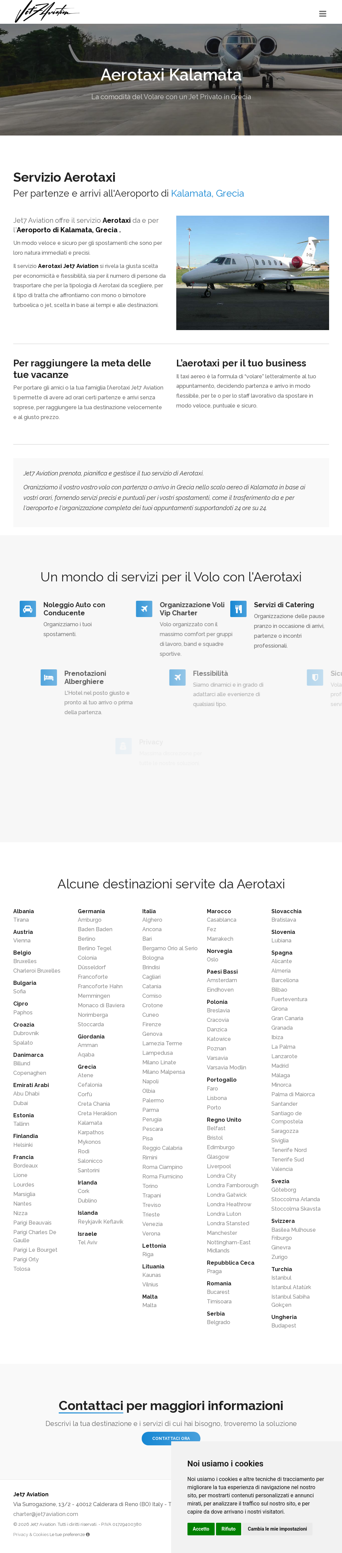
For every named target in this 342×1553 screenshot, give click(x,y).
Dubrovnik (26, 1033)
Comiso (152, 996)
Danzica (217, 1029)
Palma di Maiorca (293, 1094)
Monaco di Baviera (101, 1005)
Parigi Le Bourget (35, 1250)
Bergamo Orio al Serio (170, 948)
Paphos (23, 1012)
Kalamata (90, 1123)
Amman (88, 1045)
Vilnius (150, 1284)
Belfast (216, 1128)
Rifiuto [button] (228, 1529)
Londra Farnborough (232, 1185)
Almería (281, 971)
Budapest (283, 1325)
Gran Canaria (287, 1018)
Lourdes (23, 1184)
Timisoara (219, 1301)
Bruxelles (25, 961)
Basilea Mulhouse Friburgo (293, 1234)
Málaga (280, 1075)
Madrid (280, 1066)
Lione (20, 1175)
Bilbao (279, 990)
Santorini (89, 1170)
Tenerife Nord (289, 1150)
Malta (149, 1305)
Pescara (152, 1129)
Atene (85, 1075)
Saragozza (285, 1131)
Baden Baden (95, 929)
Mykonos (89, 1142)
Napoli (150, 1081)
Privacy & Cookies (31, 1534)
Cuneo (150, 1015)
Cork (83, 1191)
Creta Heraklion (97, 1113)
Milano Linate (159, 1062)
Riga (148, 1254)
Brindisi (151, 967)
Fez (211, 929)
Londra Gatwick (227, 1195)
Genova (152, 1034)
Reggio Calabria (162, 1148)
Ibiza (277, 1037)
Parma (150, 1110)
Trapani (151, 1195)
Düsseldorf (92, 967)
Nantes (22, 1203)
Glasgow (218, 1157)
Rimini (149, 1157)
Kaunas (151, 1275)
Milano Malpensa (163, 1072)
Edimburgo (221, 1147)
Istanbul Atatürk (291, 1287)
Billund (21, 1063)
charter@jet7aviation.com (45, 1514)
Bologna (153, 958)
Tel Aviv (87, 1242)
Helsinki (23, 1145)
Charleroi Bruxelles (36, 971)
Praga (214, 1271)
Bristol (215, 1138)
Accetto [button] (201, 1529)
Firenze (151, 1024)
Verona (151, 1233)
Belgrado (218, 1322)
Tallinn (21, 1124)
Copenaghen (29, 1073)
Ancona (152, 929)
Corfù (85, 1094)
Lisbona (217, 1098)
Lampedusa (157, 1053)
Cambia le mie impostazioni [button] (277, 1529)
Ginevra (281, 1247)
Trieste (151, 1214)
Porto (214, 1107)
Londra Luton (224, 1214)
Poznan (216, 1048)
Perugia (152, 1119)
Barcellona (285, 980)
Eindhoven (220, 990)
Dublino (87, 1200)
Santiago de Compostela (287, 1117)
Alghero (152, 920)
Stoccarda (91, 1024)
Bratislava (283, 920)
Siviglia (280, 1140)
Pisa (147, 1138)
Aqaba (86, 1054)
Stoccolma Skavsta (296, 1209)
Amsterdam (222, 980)
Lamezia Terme (162, 1043)
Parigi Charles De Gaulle (34, 1236)
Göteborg (283, 1190)
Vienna (22, 940)
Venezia (152, 1224)
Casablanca (221, 920)
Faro (212, 1088)
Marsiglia (24, 1194)
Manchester (222, 1233)
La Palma (283, 1047)
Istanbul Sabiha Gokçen (290, 1301)
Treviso (151, 1205)
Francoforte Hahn (100, 986)
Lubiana (281, 940)
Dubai (20, 1103)
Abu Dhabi (26, 1093)
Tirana (21, 920)
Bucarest (218, 1292)
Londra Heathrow (229, 1204)
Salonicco (90, 1161)
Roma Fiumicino (162, 1176)
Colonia (87, 958)
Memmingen (94, 996)
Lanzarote (284, 1056)
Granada (282, 1028)
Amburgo (90, 920)
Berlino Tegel (94, 948)
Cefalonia (90, 1085)
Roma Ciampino (162, 1167)
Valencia (282, 1169)
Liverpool (219, 1166)
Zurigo (279, 1257)
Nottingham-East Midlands (229, 1246)
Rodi (83, 1151)
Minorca (281, 1085)
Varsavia (217, 1058)
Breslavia (218, 1010)
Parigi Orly (26, 1259)
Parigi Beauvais (32, 1223)
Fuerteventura (289, 999)
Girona (279, 1009)
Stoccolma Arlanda (295, 1199)
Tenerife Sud (287, 1159)
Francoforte (93, 977)
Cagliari (151, 977)
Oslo (212, 959)
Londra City (221, 1176)
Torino (150, 1186)
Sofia (19, 991)
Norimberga (93, 1015)
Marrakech (220, 939)
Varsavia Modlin (226, 1067)
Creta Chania (94, 1104)
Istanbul (281, 1278)
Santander (284, 1104)
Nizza (20, 1213)
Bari (147, 939)
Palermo (153, 1100)
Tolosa (21, 1269)
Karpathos (91, 1132)
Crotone (152, 1005)
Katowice (219, 1039)
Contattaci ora (171, 1438)
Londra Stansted (228, 1223)
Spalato (23, 1043)
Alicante (281, 961)
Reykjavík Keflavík (100, 1221)
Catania (151, 986)
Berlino (86, 939)
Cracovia (218, 1020)
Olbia (148, 1091)
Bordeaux (25, 1165)
